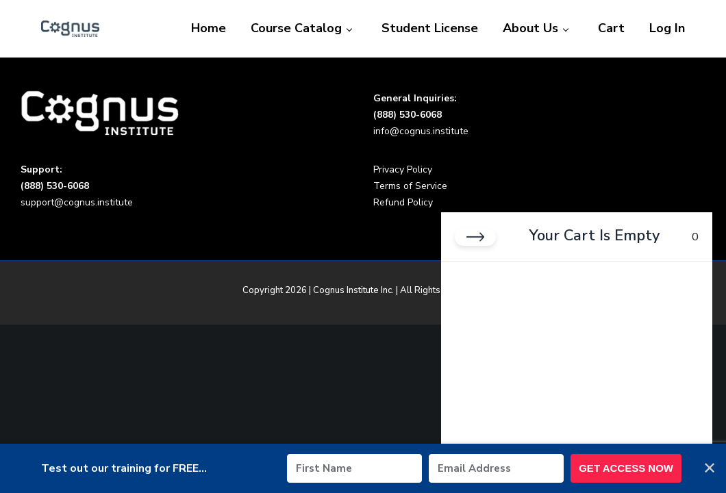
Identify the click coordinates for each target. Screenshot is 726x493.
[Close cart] (475, 237)
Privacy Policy (402, 169)
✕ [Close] (709, 468)
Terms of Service (410, 185)
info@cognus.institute (420, 131)
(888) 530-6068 (407, 114)
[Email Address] (496, 468)
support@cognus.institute (77, 202)
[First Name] (354, 468)
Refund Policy (403, 202)
